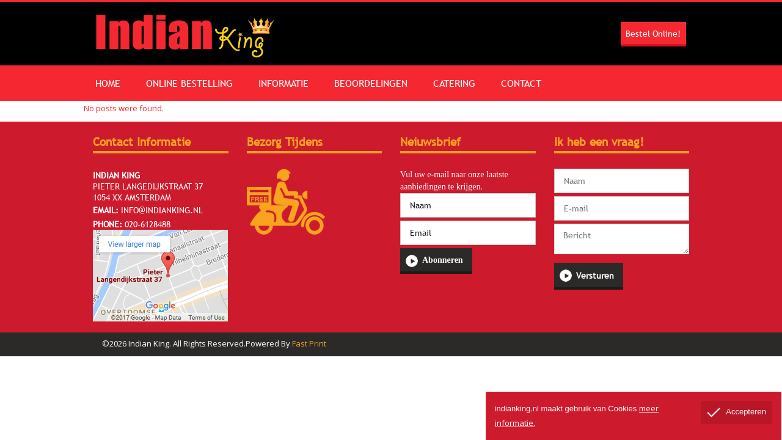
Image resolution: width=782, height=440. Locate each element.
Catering (482, 83)
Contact (555, 83)
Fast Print (309, 343)
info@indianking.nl (162, 210)
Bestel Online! (653, 33)
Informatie (299, 83)
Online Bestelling (198, 83)
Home (110, 83)
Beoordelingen (392, 83)
